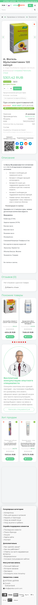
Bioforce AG (30, 116)
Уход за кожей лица (12, 520)
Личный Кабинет (11, 566)
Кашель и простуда (12, 518)
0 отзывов (17, 71)
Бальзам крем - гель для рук (28, 441)
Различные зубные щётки (10, 441)
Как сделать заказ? (12, 547)
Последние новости (12, 530)
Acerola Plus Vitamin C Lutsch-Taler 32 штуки (10, 322)
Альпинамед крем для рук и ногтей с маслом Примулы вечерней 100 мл (28, 445)
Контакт (7, 540)
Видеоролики (10, 557)
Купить (17, 88)
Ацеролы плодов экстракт (14, 130)
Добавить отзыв (12, 287)
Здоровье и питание (16, 17)
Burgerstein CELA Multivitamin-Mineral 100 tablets (28, 323)
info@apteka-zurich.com (13, 589)
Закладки (8, 571)
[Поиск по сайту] (35, 9)
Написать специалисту (19, 410)
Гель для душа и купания (15, 516)
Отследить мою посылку (14, 574)
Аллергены (9, 513)
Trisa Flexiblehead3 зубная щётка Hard (10, 444)
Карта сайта (9, 538)
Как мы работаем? (11, 550)
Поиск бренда (10, 533)
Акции (7, 535)
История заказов (11, 569)
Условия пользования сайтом (16, 559)
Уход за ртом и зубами (13, 523)
